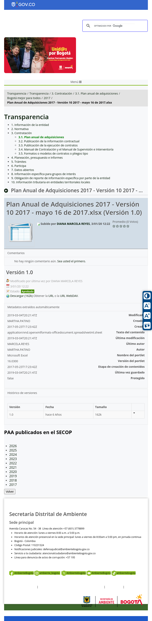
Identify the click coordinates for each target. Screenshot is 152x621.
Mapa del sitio (133, 587)
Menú (75, 82)
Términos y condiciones (22, 587)
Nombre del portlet (131, 355)
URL (51, 296)
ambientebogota (124, 573)
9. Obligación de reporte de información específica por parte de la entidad (60, 178)
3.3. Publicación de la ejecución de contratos (48, 145)
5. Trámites (18, 162)
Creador (139, 321)
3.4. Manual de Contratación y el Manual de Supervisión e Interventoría (65, 149)
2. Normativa (20, 129)
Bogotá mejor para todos (24, 98)
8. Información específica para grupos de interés (43, 174)
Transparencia (16, 93)
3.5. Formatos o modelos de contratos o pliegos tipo (53, 153)
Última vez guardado (130, 372)
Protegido (138, 378)
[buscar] (114, 26)
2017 (47, 98)
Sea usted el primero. (71, 261)
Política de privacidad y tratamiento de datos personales (71, 587)
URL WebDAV (69, 296)
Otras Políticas (114, 587)
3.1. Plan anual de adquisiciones (96, 93)
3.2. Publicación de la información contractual (48, 141)
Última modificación (130, 338)
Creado (139, 326)
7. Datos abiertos (22, 170)
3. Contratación (62, 93)
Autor (140, 349)
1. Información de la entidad (30, 125)
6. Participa (18, 166)
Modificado (137, 315)
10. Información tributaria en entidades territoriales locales (50, 182)
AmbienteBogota (21, 573)
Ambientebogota (73, 573)
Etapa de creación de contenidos (121, 367)
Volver (10, 491)
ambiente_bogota (47, 573)
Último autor (135, 344)
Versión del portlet (131, 361)
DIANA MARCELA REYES (73, 224)
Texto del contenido (130, 332)
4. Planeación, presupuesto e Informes (37, 157)
